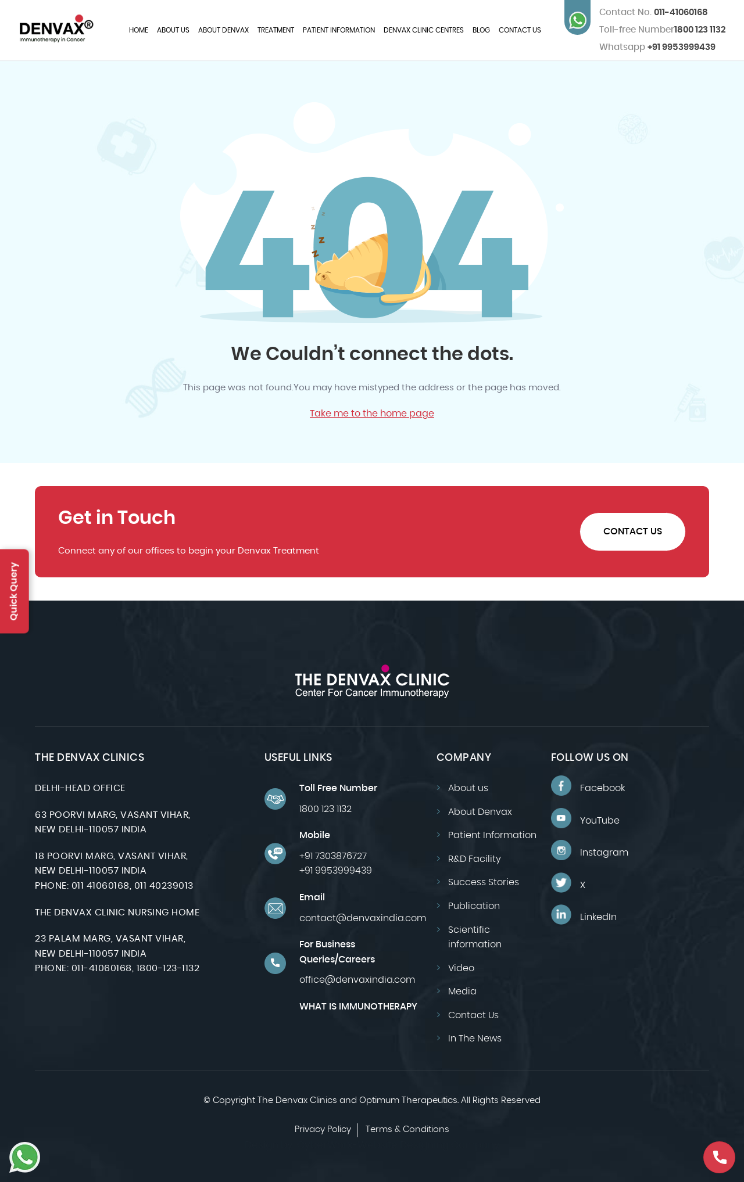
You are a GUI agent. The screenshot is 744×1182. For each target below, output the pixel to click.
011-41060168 (653, 12)
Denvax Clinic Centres (424, 30)
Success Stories (483, 882)
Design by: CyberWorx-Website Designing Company (372, 1145)
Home (138, 30)
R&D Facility (474, 859)
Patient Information (339, 30)
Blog (481, 30)
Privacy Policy (323, 1129)
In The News (475, 1038)
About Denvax (223, 30)
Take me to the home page (372, 413)
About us (173, 30)
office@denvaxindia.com (357, 980)
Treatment (275, 30)
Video (461, 968)
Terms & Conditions (407, 1129)
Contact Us (520, 30)
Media (462, 991)
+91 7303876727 (333, 856)
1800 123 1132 (699, 30)
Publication (474, 906)
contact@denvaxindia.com (362, 918)
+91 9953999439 (657, 47)
